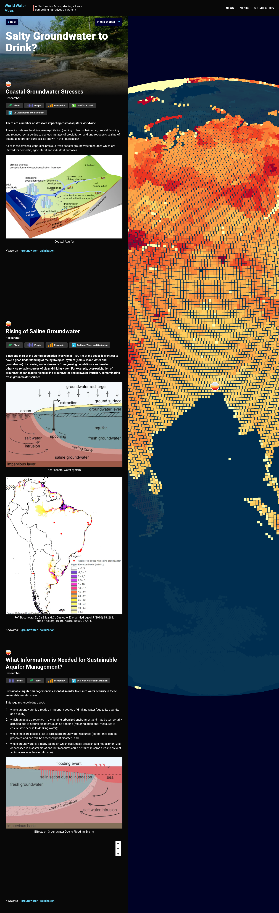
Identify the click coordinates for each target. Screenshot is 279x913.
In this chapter (106, 21)
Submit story (264, 8)
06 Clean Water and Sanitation (26, 113)
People (34, 105)
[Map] (64, 866)
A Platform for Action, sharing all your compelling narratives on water (58, 8)
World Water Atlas (15, 8)
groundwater (29, 250)
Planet (14, 105)
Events (244, 8)
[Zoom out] (118, 848)
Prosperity (56, 105)
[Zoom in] (118, 843)
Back (13, 21)
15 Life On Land (82, 105)
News (230, 8)
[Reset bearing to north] (118, 853)
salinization (47, 250)
